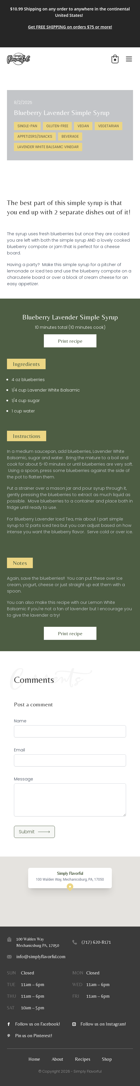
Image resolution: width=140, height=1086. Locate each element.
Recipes (82, 1059)
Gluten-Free (57, 125)
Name (20, 721)
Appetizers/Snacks (34, 136)
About (57, 1059)
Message (23, 779)
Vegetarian (108, 125)
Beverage (70, 136)
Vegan (83, 125)
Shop (107, 1059)
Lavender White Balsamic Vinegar (48, 146)
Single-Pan (27, 125)
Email (19, 750)
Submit (34, 831)
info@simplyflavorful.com (40, 956)
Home (34, 1059)
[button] (115, 59)
